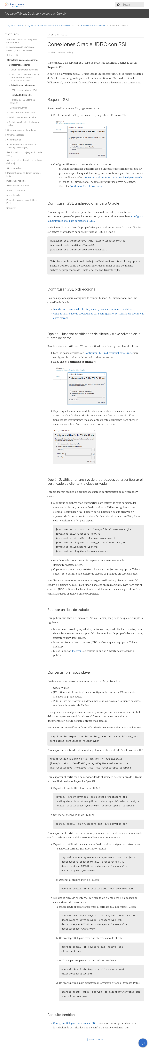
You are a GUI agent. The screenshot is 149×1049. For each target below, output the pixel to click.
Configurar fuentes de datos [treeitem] (21, 112)
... (76, 26)
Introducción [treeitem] (12, 55)
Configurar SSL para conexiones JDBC (74, 1023)
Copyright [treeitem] (11, 208)
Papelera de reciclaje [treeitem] (16, 181)
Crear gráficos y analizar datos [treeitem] (21, 130)
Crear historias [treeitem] (13, 140)
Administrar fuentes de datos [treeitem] (22, 117)
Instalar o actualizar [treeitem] (16, 190)
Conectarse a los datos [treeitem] (19, 65)
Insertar (77, 650)
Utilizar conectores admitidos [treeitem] (24, 70)
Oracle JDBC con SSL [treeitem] (22, 95)
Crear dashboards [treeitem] (15, 135)
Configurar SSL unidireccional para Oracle (109, 353)
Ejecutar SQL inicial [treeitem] (18, 108)
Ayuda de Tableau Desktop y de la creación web (49, 26)
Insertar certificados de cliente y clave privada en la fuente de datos (92, 309)
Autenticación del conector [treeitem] (22, 85)
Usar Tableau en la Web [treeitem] (17, 186)
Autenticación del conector (93, 26)
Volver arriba (96, 1040)
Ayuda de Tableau (14, 26)
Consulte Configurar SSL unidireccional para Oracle (113, 177)
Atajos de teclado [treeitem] (14, 195)
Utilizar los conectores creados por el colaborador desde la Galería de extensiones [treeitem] (24, 77)
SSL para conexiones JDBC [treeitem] (24, 90)
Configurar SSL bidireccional (86, 186)
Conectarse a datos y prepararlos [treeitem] (22, 60)
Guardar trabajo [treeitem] (14, 168)
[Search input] (133, 5)
